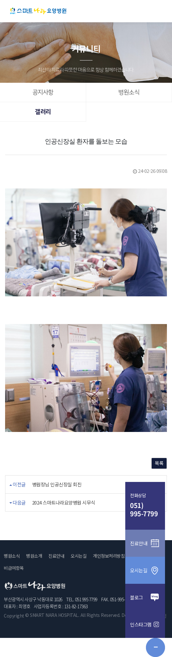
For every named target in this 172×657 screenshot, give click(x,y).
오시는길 (78, 556)
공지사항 (42, 92)
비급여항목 (14, 568)
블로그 (145, 597)
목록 (159, 463)
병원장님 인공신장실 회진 (57, 484)
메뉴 (159, 11)
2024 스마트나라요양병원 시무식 (63, 502)
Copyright (14, 615)
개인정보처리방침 (109, 556)
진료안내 (56, 556)
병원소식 (128, 92)
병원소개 (34, 556)
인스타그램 (145, 624)
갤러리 (43, 112)
